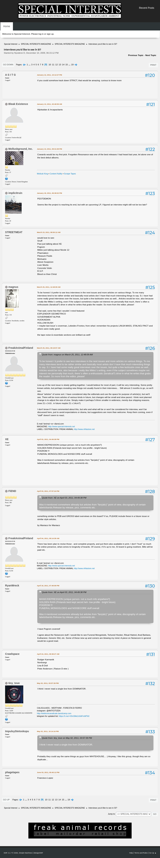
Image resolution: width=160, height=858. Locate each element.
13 (60, 64)
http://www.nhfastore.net (84, 429)
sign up (50, 34)
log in (41, 34)
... (30, 64)
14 (63, 64)
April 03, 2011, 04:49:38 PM (48, 439)
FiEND (12, 491)
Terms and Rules (141, 853)
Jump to (111, 814)
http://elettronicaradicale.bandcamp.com (54, 713)
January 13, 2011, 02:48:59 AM (49, 104)
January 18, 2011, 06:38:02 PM (49, 193)
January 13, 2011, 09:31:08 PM (49, 149)
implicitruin (15, 193)
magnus (13, 286)
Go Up (6, 800)
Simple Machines (25, 853)
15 (66, 64)
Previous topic (135, 55)
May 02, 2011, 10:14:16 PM (48, 731)
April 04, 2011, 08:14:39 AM (48, 538)
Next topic (150, 55)
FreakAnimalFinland (20, 347)
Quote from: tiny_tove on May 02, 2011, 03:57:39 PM (67, 738)
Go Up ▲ (152, 853)
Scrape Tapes (70, 174)
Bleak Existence (18, 104)
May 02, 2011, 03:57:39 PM (48, 683)
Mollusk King (42, 174)
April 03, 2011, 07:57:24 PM (48, 491)
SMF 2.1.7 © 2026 (11, 853)
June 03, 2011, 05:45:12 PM (48, 772)
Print (153, 65)
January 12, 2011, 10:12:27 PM (49, 75)
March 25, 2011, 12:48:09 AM (48, 287)
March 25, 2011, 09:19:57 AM (48, 348)
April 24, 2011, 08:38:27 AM (48, 654)
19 (72, 64)
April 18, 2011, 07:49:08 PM (48, 586)
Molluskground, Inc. (20, 148)
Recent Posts (146, 7)
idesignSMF (38, 853)
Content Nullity (56, 174)
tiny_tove (14, 683)
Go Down (8, 64)
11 (53, 64)
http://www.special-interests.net (61, 426)
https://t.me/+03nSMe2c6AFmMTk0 (74, 716)
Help (131, 853)
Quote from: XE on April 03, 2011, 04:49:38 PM (64, 497)
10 (50, 64)
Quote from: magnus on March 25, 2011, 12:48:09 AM (67, 354)
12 (56, 64)
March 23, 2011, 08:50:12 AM (48, 232)
